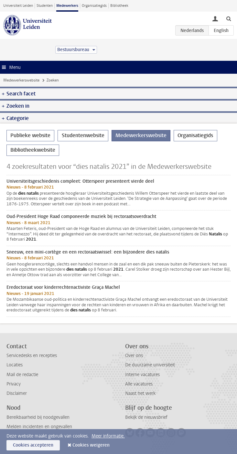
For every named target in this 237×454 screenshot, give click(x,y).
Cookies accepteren (33, 445)
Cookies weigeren (91, 445)
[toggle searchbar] (228, 18)
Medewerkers (67, 5)
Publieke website (30, 135)
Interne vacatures (142, 375)
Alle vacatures (139, 384)
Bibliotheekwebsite (32, 149)
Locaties (14, 365)
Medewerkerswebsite (21, 80)
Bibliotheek (119, 5)
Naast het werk (140, 393)
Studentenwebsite (83, 135)
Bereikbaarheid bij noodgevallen (38, 417)
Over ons (134, 355)
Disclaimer (16, 393)
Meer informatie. (108, 436)
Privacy (13, 384)
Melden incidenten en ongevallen (39, 427)
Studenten (45, 5)
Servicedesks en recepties (31, 355)
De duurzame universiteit (150, 365)
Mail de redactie (22, 375)
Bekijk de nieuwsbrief (146, 417)
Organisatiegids (94, 5)
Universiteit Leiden (18, 5)
